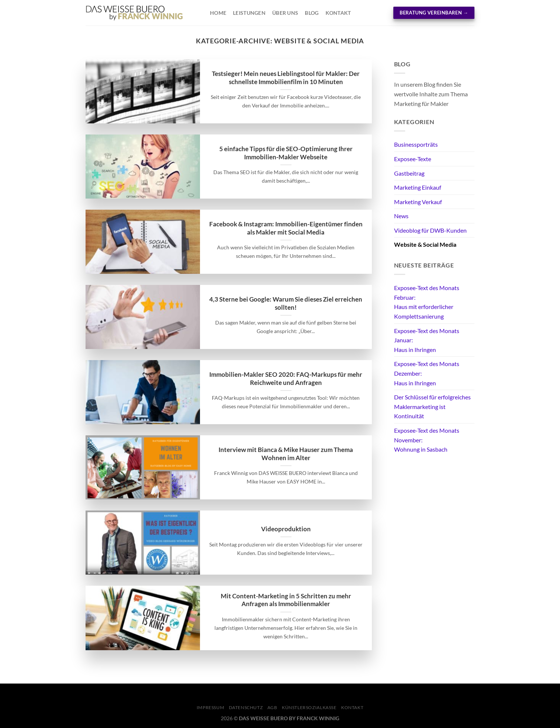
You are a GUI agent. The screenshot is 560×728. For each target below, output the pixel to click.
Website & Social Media (425, 244)
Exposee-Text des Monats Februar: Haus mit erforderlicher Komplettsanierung (426, 302)
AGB (272, 707)
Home (218, 13)
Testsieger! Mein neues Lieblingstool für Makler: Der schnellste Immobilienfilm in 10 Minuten (286, 78)
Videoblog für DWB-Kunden (430, 230)
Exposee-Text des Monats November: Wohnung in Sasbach (426, 440)
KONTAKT (352, 707)
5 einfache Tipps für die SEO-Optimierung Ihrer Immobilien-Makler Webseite (286, 153)
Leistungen (249, 13)
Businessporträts (416, 144)
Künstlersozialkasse (309, 707)
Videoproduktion (286, 529)
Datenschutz (246, 707)
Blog (312, 13)
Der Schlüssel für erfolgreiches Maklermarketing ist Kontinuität (432, 406)
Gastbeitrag (409, 173)
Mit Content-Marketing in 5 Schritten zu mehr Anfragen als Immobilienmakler (286, 600)
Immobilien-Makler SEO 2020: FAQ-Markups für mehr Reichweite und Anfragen (285, 378)
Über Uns (285, 13)
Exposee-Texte (412, 158)
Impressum (210, 707)
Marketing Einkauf (417, 187)
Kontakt (338, 13)
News (401, 215)
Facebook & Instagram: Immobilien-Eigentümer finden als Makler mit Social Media (286, 228)
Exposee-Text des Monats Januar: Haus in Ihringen (426, 340)
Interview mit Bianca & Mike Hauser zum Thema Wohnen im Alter (286, 454)
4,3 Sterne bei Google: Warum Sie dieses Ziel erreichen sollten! (285, 303)
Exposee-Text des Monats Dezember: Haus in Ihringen (426, 373)
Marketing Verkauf (418, 201)
